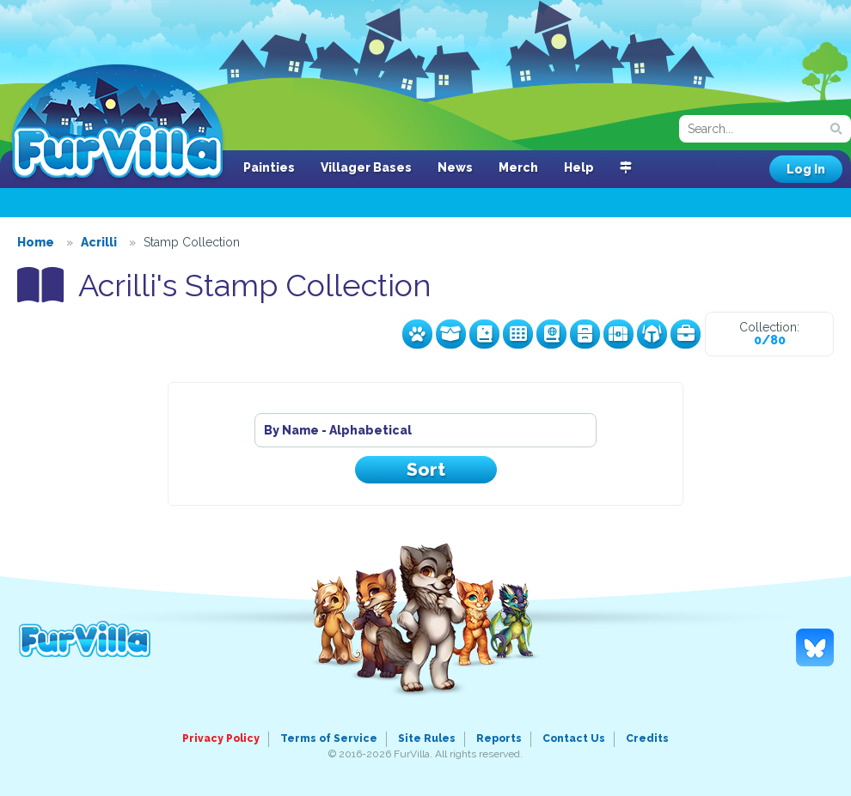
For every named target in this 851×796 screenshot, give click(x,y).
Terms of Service (328, 738)
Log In (806, 169)
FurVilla (117, 123)
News (455, 167)
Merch (518, 167)
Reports (499, 738)
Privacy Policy (221, 738)
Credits (647, 738)
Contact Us (573, 738)
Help (579, 167)
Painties (269, 167)
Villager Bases (366, 167)
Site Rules (427, 738)
